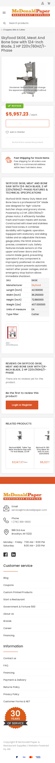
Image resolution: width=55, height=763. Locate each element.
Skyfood (36, 285)
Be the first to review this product (27, 142)
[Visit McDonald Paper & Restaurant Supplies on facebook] (5, 554)
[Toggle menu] (4, 12)
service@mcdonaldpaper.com (29, 510)
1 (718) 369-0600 (21, 522)
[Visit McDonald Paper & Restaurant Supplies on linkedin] (13, 554)
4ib (9, 749)
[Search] (27, 23)
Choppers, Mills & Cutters (14, 30)
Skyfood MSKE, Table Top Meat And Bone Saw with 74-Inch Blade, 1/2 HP (20, 450)
